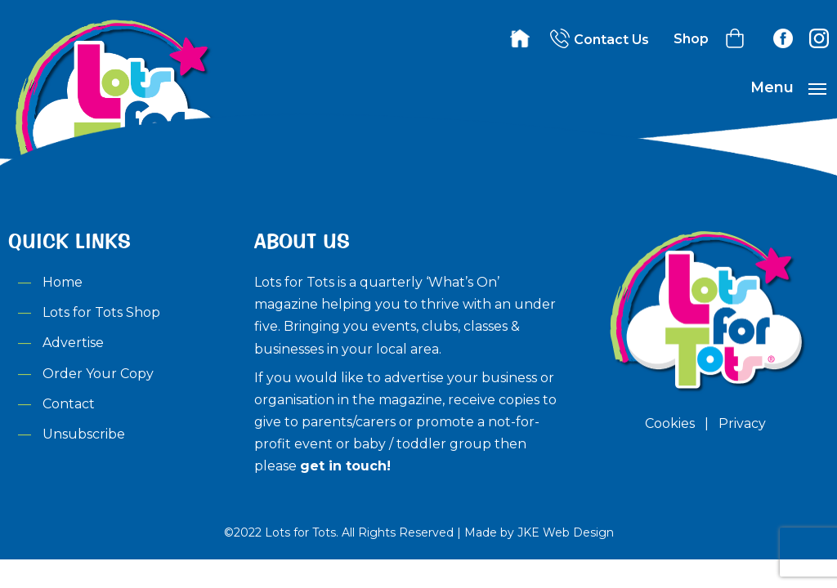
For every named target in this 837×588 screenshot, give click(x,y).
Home (63, 282)
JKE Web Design (565, 532)
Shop (691, 39)
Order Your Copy (98, 373)
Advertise (73, 342)
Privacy (742, 423)
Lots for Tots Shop (101, 312)
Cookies (670, 423)
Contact (69, 404)
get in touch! (345, 466)
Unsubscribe (84, 434)
